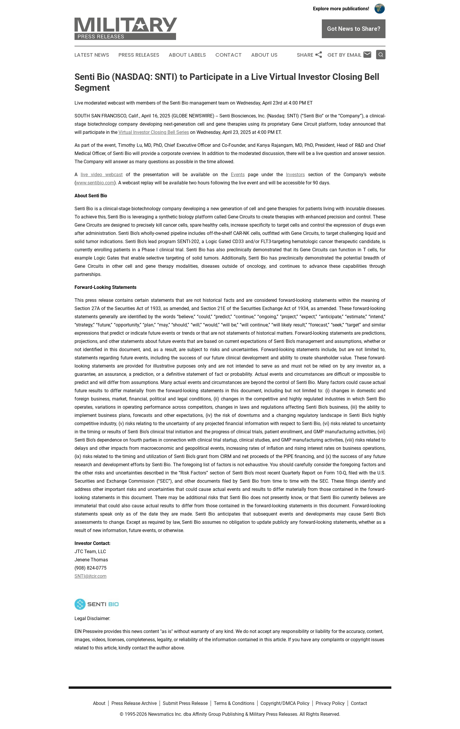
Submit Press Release (185, 703)
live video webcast (102, 174)
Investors (295, 174)
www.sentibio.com (95, 183)
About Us (264, 55)
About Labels (187, 55)
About (99, 703)
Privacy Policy (330, 703)
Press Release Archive (134, 703)
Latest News (92, 55)
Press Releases (139, 55)
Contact (228, 55)
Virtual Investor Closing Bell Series (154, 132)
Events (238, 174)
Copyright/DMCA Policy (285, 703)
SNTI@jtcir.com (90, 576)
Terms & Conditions (234, 703)
